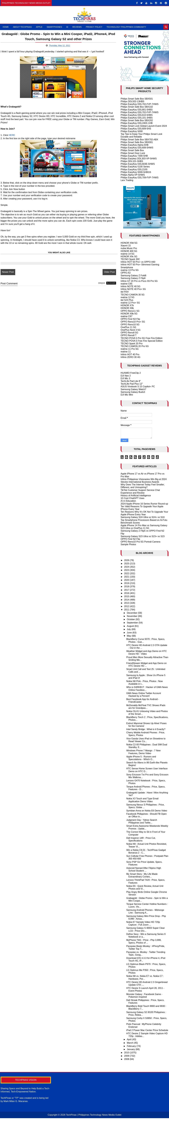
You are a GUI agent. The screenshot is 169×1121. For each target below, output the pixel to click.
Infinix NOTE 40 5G (130, 286)
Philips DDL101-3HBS (132, 161)
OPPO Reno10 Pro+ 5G (133, 322)
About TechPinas (22, 27)
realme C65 (126, 284)
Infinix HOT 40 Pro (130, 354)
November (132, 616)
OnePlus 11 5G (128, 327)
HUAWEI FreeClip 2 (131, 373)
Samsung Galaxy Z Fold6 (133, 275)
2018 (127, 586)
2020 (127, 580)
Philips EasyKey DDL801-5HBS (137, 109)
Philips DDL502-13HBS (132, 101)
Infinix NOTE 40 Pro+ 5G (133, 289)
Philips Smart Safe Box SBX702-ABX (139, 139)
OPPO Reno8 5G (129, 332)
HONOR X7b (127, 305)
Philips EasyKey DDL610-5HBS (137, 115)
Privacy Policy (94, 27)
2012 (127, 606)
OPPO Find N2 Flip (130, 539)
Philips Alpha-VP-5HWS (133, 175)
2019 (127, 583)
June (129, 632)
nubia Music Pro (129, 248)
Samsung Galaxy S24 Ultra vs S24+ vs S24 (143, 517)
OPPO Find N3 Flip (130, 319)
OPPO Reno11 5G (130, 311)
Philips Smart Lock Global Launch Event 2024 (144, 126)
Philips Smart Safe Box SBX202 (137, 120)
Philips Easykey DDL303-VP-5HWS (139, 158)
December (132, 613)
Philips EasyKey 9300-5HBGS (136, 172)
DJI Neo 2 (126, 376)
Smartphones (54, 27)
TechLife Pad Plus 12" (132, 384)
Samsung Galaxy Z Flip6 (133, 278)
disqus (98, 283)
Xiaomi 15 (126, 245)
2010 (127, 1052)
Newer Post (8, 272)
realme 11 (126, 351)
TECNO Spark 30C (130, 259)
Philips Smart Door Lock (133, 153)
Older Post (106, 272)
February (132, 1046)
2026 (127, 560)
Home (6, 27)
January (131, 1049)
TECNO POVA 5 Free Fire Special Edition (142, 341)
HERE (12, 135)
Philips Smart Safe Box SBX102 (137, 107)
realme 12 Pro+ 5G (130, 303)
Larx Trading (127, 180)
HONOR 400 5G (129, 251)
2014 (127, 599)
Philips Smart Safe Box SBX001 (137, 142)
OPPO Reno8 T (129, 335)
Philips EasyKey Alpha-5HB (135, 145)
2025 (127, 563)
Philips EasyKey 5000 (132, 131)
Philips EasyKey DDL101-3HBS (137, 118)
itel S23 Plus (127, 300)
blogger (108, 283)
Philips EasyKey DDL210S (134, 169)
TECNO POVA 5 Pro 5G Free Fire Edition (141, 338)
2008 (127, 1059)
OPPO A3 (125, 273)
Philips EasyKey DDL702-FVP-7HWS (139, 104)
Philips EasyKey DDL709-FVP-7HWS (139, 177)
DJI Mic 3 (125, 378)
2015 (127, 596)
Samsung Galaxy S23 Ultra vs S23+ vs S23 (143, 536)
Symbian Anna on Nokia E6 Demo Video (146, 810)
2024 (127, 567)
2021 (127, 577)
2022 (127, 573)
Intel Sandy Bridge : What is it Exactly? (145, 729)
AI (67, 27)
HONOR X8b (127, 308)
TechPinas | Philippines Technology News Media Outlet (93, 1115)
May (129, 636)
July (129, 629)
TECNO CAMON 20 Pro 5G (135, 346)
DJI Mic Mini (127, 395)
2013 (127, 603)
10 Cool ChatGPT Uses (132, 498)
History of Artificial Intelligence (136, 495)
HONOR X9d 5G (129, 243)
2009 (127, 1056)
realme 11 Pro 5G (130, 349)
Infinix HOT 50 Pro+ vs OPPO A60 (138, 262)
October (131, 619)
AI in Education (128, 501)
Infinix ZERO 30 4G (130, 357)
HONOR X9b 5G (129, 313)
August (131, 626)
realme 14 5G (127, 254)
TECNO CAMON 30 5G (133, 294)
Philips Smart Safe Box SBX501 (137, 99)
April (129, 1039)
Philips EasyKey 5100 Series (135, 166)
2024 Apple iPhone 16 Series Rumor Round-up (144, 504)
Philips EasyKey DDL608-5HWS (137, 147)
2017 (127, 590)
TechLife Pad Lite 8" (131, 381)
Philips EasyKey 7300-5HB (134, 156)
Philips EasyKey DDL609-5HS (136, 128)
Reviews (77, 27)
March (130, 1043)
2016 (127, 593)
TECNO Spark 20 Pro (132, 343)
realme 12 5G (127, 297)
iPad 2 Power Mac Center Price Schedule (147, 1030)
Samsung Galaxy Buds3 (133, 392)
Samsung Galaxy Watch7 (133, 389)
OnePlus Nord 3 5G (131, 330)
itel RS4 (125, 292)
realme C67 (126, 316)
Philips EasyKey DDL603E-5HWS (138, 164)
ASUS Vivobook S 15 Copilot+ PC (138, 386)
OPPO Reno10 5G (130, 324)
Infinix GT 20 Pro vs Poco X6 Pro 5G (139, 281)
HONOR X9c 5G (129, 256)
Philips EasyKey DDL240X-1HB (137, 123)
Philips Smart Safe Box (132, 150)
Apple (39, 27)
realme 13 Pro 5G (130, 270)
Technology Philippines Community (126, 27)
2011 (127, 609)
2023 (127, 570)
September (133, 622)
